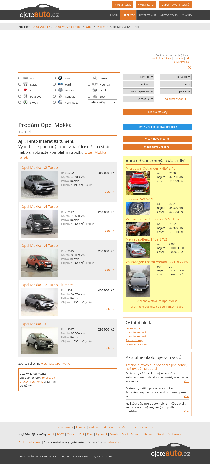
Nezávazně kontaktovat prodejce (157, 126)
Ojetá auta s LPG (136, 344)
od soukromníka (181, 60)
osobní (156, 58)
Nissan (69, 90)
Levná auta (133, 328)
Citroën (104, 78)
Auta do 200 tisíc (136, 336)
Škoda (34, 102)
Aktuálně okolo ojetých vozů (153, 357)
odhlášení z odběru (115, 427)
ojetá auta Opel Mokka (56, 363)
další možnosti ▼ (176, 99)
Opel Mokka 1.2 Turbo (39, 167)
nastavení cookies (142, 427)
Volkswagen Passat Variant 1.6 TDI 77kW (157, 262)
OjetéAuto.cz (65, 427)
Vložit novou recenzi (157, 147)
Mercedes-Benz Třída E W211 (148, 239)
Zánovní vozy (134, 340)
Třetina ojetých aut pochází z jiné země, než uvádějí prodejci (156, 367)
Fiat (81, 434)
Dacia (33, 84)
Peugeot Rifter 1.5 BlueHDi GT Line (153, 219)
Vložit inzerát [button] (123, 4)
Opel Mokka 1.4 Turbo (39, 206)
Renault (70, 96)
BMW (68, 78)
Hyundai (105, 84)
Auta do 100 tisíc (136, 332)
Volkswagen (72, 102)
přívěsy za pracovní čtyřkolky (37, 379)
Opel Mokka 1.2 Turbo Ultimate (47, 284)
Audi (33, 78)
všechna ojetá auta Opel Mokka (157, 301)
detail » (109, 191)
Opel (103, 90)
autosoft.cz (114, 442)
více (186, 381)
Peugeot (35, 96)
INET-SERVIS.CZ (85, 456)
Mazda (114, 434)
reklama (94, 427)
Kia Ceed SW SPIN (139, 199)
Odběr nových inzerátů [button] (175, 4)
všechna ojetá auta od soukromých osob (157, 306)
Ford (68, 84)
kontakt (81, 427)
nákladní (178, 58)
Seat (102, 96)
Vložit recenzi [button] (146, 4)
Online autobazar (29, 442)
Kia (32, 90)
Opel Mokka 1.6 (34, 323)
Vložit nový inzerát (157, 138)
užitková (166, 58)
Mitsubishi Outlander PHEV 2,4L (150, 168)
